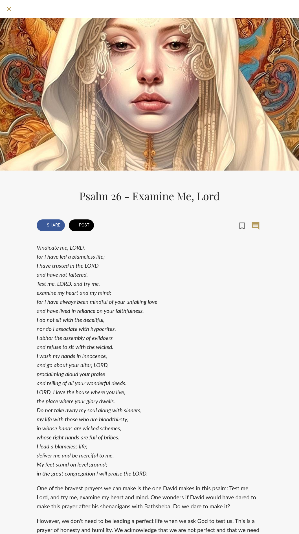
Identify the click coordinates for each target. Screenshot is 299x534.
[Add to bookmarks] (242, 226)
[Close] (9, 9)
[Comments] (255, 226)
